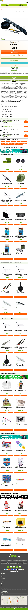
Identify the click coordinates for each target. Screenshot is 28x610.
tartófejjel (12, 144)
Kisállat (21, 4)
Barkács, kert (21, 5)
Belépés (1, 583)
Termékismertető (14, 80)
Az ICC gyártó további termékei (7, 318)
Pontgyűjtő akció (3, 581)
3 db (16, 47)
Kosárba (26, 126)
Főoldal (1, 574)
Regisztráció (2, 585)
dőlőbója (6, 143)
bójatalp (19, 143)
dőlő (2, 143)
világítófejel (7, 144)
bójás (15, 143)
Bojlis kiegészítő (14, 41)
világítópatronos (24, 143)
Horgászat (7, 4)
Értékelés (14, 81)
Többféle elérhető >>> (14, 60)
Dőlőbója (18, 41)
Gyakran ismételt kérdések (4, 588)
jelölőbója (10, 143)
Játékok (7, 5)
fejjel (22, 144)
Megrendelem (25, 609)
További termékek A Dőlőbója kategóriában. (11, 262)
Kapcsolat (2, 576)
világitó (3, 144)
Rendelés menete (3, 578)
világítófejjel (17, 144)
